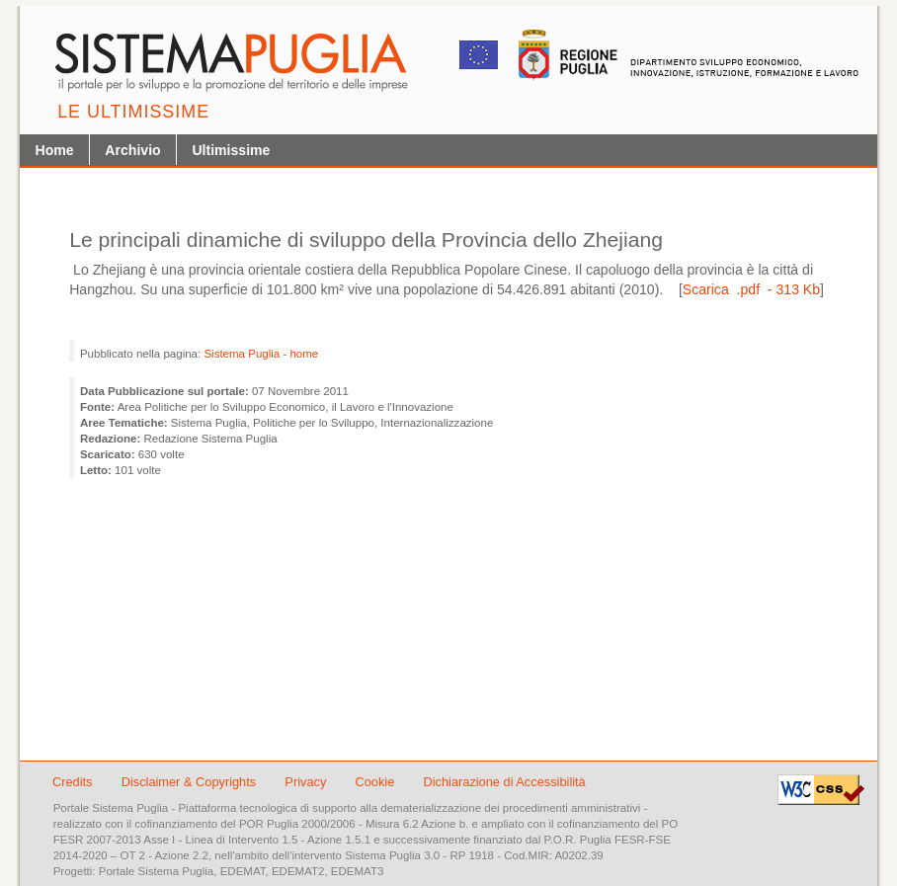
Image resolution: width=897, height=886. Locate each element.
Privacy (307, 781)
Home (55, 150)
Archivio (132, 150)
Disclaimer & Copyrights (191, 781)
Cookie (376, 781)
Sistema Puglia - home (261, 354)
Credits (72, 781)
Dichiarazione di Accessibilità (504, 781)
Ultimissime (231, 150)
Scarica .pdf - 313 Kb (751, 289)
